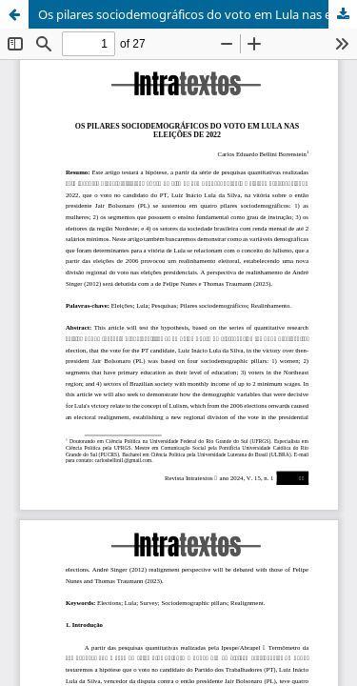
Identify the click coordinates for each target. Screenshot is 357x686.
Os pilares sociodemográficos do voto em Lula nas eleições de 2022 (197, 14)
